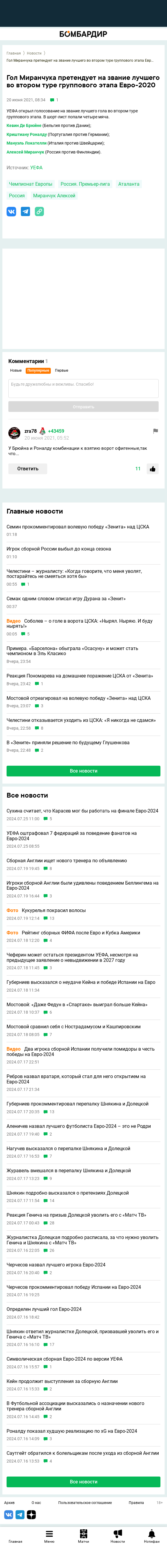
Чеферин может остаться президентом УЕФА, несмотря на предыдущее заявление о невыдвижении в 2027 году (72, 957)
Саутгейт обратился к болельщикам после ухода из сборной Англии (83, 1453)
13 (52, 918)
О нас (36, 1503)
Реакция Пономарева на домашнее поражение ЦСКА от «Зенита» (80, 676)
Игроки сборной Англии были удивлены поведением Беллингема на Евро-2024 (83, 885)
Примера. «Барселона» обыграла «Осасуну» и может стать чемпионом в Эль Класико (72, 651)
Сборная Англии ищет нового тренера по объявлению (67, 860)
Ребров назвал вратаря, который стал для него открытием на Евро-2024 (76, 1079)
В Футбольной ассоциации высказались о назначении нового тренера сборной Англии (75, 1406)
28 (52, 1223)
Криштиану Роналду (27, 134)
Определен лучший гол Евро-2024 (44, 1309)
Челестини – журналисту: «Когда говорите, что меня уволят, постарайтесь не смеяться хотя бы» (74, 574)
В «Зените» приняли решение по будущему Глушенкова (68, 742)
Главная (14, 53)
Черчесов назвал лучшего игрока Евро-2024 (56, 1265)
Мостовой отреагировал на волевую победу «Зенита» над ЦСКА (79, 698)
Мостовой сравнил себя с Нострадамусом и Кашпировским (74, 1026)
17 (52, 1344)
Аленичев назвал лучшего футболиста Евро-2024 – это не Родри (79, 1126)
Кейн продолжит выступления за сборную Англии (62, 1381)
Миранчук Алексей (54, 196)
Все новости (83, 771)
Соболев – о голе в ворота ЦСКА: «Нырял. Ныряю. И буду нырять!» (80, 623)
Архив (9, 1503)
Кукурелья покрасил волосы (46, 910)
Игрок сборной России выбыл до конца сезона (59, 549)
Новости (34, 53)
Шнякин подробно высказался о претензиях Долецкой (68, 1193)
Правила (136, 1503)
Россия (17, 196)
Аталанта (129, 184)
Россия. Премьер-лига (85, 184)
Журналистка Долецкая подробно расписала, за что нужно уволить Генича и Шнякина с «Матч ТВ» (83, 1240)
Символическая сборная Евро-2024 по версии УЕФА (64, 1359)
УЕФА (36, 167)
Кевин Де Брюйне (24, 125)
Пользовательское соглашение (85, 1503)
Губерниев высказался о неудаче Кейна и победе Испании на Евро (81, 982)
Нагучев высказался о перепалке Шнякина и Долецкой (68, 1148)
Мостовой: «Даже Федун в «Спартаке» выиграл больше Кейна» (77, 1004)
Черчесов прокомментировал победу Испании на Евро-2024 (74, 1287)
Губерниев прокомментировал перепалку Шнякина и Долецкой (77, 1104)
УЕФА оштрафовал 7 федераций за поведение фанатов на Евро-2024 (72, 836)
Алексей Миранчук (25, 152)
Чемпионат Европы (30, 184)
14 (52, 1200)
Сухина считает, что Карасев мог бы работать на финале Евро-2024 (82, 811)
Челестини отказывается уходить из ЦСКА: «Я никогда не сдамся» (81, 720)
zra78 (30, 431)
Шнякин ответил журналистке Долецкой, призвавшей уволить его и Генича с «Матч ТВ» (83, 1334)
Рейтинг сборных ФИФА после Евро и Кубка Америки (73, 933)
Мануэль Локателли (27, 143)
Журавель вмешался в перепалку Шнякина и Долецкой (69, 1170)
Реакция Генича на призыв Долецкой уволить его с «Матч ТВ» (76, 1215)
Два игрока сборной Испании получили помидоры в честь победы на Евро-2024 (81, 1051)
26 (52, 1250)
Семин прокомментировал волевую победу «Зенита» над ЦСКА (78, 527)
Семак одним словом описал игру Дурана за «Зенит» (66, 598)
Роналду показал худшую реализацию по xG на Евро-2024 (72, 1431)
